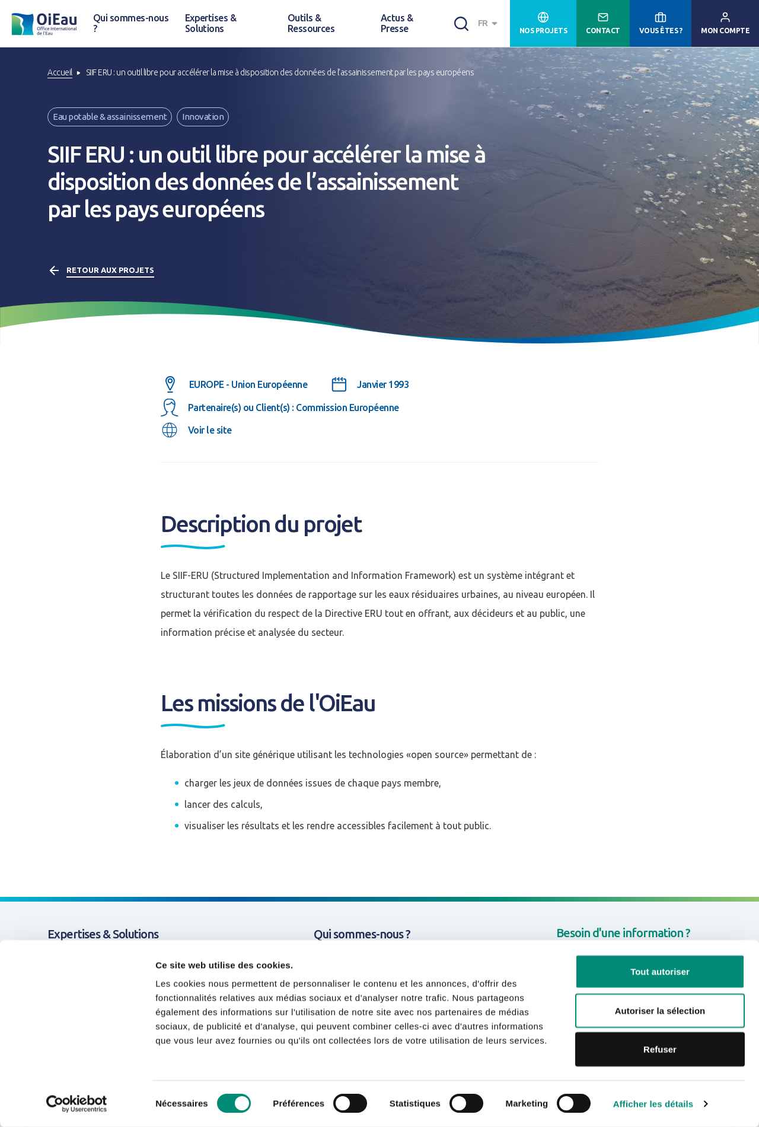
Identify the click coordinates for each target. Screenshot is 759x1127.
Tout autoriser (660, 971)
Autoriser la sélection (660, 1010)
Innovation (203, 117)
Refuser (660, 1049)
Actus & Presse (397, 23)
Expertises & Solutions (211, 23)
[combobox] (489, 23)
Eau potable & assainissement (110, 117)
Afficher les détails (653, 1104)
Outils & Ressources (311, 23)
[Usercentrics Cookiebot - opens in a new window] (77, 1104)
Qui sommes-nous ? (130, 23)
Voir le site (210, 430)
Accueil (59, 72)
